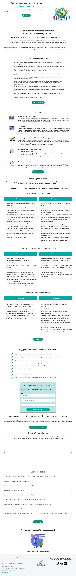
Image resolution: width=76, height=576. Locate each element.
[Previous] (4, 453)
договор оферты (5, 572)
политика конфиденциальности (8, 570)
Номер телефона (24, 398)
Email (22, 402)
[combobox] (22, 400)
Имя (22, 393)
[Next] (71, 453)
